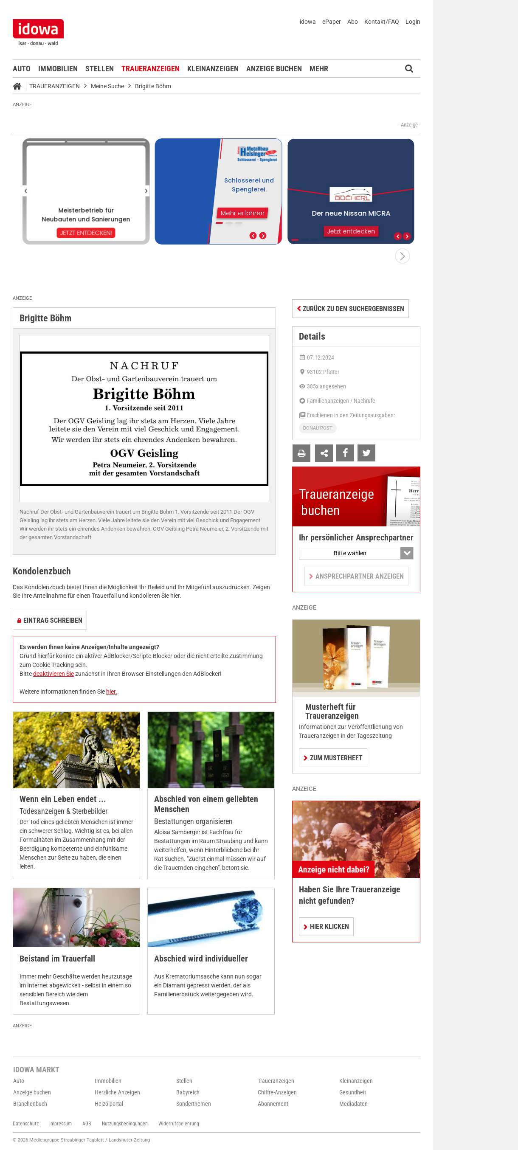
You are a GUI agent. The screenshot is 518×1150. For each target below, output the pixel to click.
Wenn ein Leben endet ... (63, 799)
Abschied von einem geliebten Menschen (206, 804)
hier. (111, 691)
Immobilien (58, 68)
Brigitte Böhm (153, 86)
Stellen (99, 68)
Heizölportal (109, 1103)
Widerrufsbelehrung (178, 1124)
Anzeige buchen (274, 68)
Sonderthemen (193, 1103)
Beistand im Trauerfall (57, 959)
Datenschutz (26, 1124)
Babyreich (188, 1092)
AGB (86, 1124)
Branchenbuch (30, 1103)
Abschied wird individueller (201, 959)
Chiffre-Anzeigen (277, 1092)
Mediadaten (353, 1103)
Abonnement (273, 1103)
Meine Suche (107, 86)
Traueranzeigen (150, 68)
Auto (22, 68)
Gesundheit (352, 1092)
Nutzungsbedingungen (125, 1124)
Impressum (60, 1124)
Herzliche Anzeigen (117, 1092)
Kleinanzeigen (213, 68)
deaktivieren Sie (53, 673)
